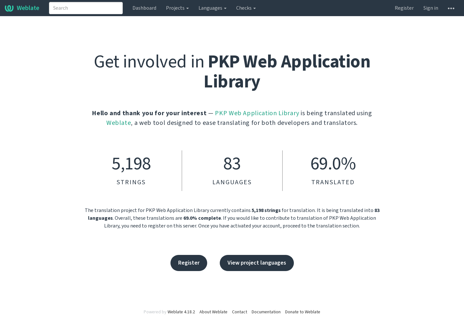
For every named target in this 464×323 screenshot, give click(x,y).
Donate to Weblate (302, 312)
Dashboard (144, 8)
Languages (212, 8)
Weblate (22, 8)
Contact (239, 312)
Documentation (266, 312)
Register (404, 8)
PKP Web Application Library (257, 113)
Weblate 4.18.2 (181, 312)
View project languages (256, 263)
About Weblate (213, 312)
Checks (246, 8)
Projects (177, 8)
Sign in (430, 8)
